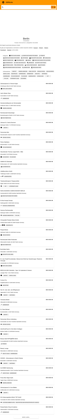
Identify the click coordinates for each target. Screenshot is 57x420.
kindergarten (32, 76)
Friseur (42, 55)
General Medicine (23, 71)
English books (50, 71)
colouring (23, 78)
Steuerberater (19, 60)
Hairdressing (22, 73)
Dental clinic (6, 73)
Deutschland (26, 40)
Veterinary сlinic (14, 78)
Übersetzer (26, 67)
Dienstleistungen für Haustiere (41, 60)
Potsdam (17, 42)
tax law (6, 78)
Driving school (41, 71)
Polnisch (41, 47)
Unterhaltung (19, 65)
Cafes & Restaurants (31, 65)
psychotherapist (15, 76)
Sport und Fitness (40, 62)
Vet (48, 76)
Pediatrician (14, 73)
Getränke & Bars (8, 65)
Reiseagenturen (36, 67)
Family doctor (32, 71)
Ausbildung (46, 58)
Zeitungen (41, 65)
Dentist (14, 71)
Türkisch (46, 47)
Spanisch (9, 50)
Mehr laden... (26, 417)
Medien (28, 60)
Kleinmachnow (22, 42)
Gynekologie (40, 76)
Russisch (36, 47)
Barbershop (30, 73)
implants (37, 73)
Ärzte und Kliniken (14, 55)
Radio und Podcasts (20, 62)
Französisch (3, 50)
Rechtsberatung (8, 60)
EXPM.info (9, 2)
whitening (44, 73)
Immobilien (30, 62)
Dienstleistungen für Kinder (30, 55)
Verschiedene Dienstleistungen (12, 67)
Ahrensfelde (35, 42)
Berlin (26, 38)
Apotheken (24, 58)
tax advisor (24, 76)
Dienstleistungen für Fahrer (11, 58)
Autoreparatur (8, 62)
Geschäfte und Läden (35, 58)
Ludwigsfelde (29, 42)
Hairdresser (6, 76)
